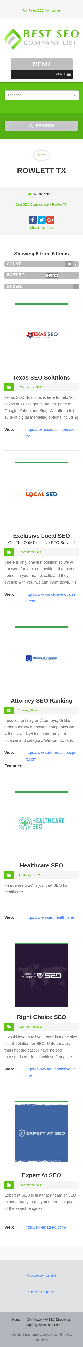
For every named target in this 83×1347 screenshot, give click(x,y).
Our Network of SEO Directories (49, 1319)
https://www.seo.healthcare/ (49, 917)
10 (69, 264)
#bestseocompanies (41, 1292)
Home (16, 1319)
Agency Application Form (44, 1325)
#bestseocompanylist (41, 1275)
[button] (60, 74)
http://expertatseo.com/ (45, 1227)
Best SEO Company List (32, 204)
